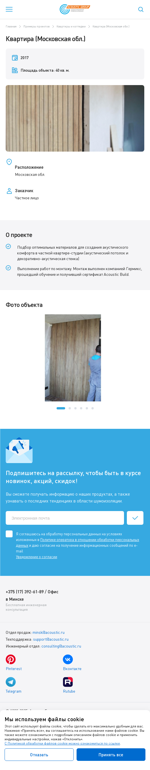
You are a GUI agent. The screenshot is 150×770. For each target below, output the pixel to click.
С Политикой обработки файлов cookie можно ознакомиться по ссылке (62, 743)
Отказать (39, 754)
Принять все (111, 754)
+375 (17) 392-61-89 (25, 591)
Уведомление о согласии (36, 556)
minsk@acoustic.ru (49, 632)
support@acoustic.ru (51, 639)
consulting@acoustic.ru (61, 646)
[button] (61, 408)
